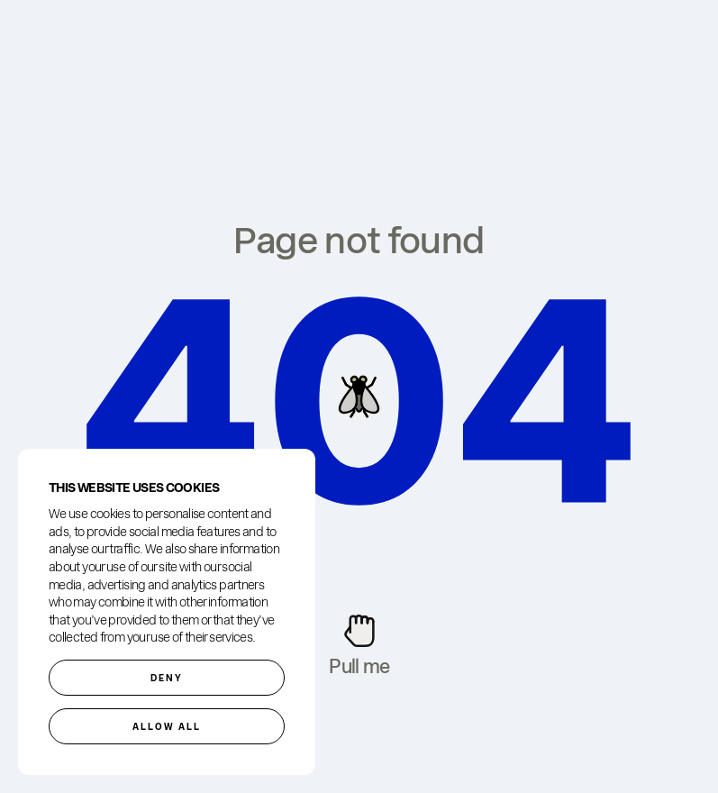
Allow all (166, 726)
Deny (166, 677)
